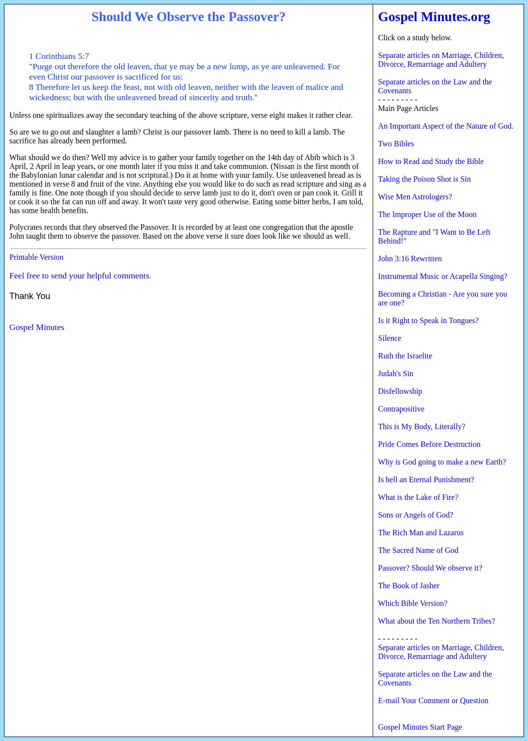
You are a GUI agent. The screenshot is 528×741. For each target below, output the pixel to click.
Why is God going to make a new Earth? (442, 462)
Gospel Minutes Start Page (420, 727)
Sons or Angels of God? (415, 515)
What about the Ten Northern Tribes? (436, 621)
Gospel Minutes (36, 327)
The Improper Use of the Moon (427, 214)
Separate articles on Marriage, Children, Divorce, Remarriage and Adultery (441, 59)
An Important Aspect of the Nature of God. (445, 126)
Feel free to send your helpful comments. (80, 275)
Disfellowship (400, 391)
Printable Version (36, 257)
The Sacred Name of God (418, 550)
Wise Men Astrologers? (415, 196)
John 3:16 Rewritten (410, 258)
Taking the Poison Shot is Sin (424, 179)
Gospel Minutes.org (434, 16)
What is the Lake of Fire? (418, 497)
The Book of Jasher (409, 585)
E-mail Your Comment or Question (433, 700)
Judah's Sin (395, 373)
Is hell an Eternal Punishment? (426, 479)
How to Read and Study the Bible (431, 161)
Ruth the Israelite (405, 356)
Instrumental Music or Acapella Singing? (442, 276)
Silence (389, 338)
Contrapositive (401, 409)
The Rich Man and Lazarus (421, 532)
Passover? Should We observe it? (430, 568)
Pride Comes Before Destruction (429, 444)
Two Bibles (396, 143)
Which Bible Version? (412, 603)
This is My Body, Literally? (421, 426)
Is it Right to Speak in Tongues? (428, 320)
